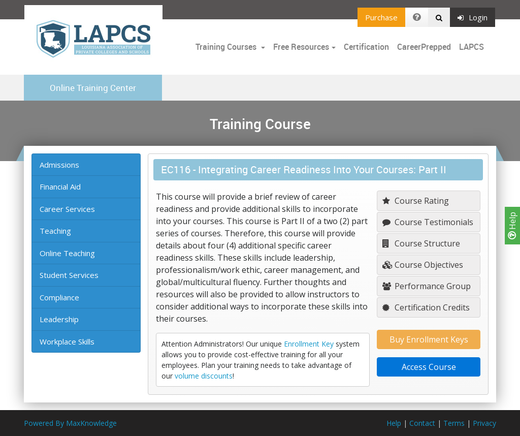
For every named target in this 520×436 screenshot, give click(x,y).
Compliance (59, 297)
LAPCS (471, 46)
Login (473, 17)
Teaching (55, 231)
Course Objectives (422, 264)
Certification (366, 46)
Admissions (59, 165)
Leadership (59, 319)
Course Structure (421, 243)
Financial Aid (60, 186)
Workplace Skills (67, 341)
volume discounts (204, 376)
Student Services (69, 275)
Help (512, 225)
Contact (422, 423)
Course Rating (415, 200)
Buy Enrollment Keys (428, 339)
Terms (454, 423)
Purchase (381, 17)
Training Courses (227, 46)
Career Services (67, 209)
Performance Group (426, 286)
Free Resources (301, 46)
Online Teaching (67, 253)
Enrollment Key (309, 344)
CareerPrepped (424, 46)
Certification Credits (426, 307)
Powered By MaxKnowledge (70, 423)
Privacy (484, 423)
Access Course (429, 366)
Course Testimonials (427, 222)
